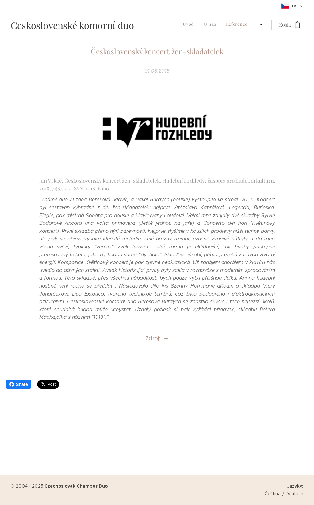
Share (18, 384)
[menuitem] (203, 24)
